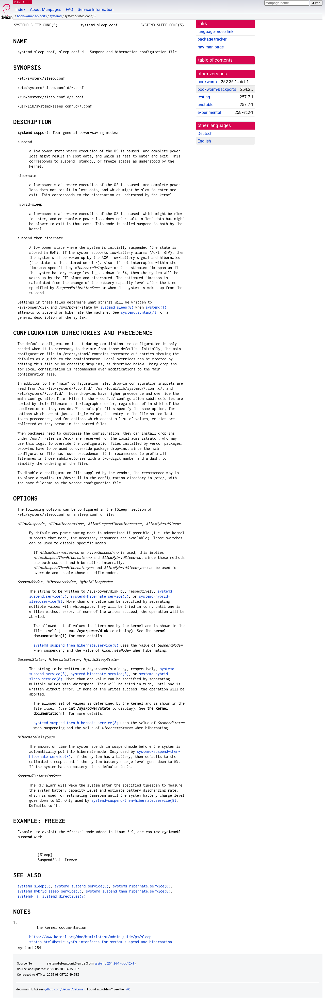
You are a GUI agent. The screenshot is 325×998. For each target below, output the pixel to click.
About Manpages (45, 9)
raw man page (211, 47)
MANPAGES (22, 2)
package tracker (212, 39)
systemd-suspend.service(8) (81, 886)
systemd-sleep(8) (116, 307)
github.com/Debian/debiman (65, 989)
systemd (56, 16)
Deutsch (205, 133)
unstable (205, 104)
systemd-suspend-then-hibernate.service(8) (76, 645)
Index (20, 9)
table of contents (215, 60)
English (204, 141)
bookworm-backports (32, 16)
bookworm (207, 81)
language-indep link (215, 31)
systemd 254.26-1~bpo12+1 (114, 963)
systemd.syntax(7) (138, 312)
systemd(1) (156, 307)
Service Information (95, 9)
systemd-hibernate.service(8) (99, 596)
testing (204, 97)
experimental (209, 112)
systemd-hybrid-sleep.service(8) (50, 891)
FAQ (69, 9)
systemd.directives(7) (64, 896)
